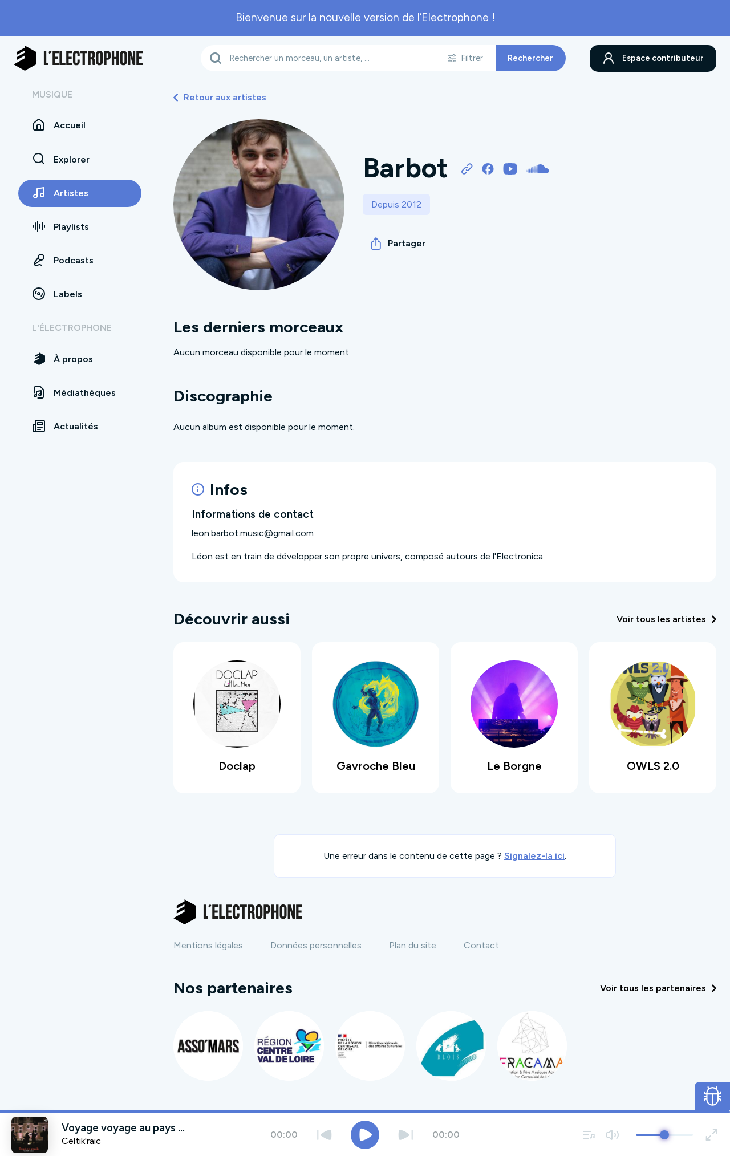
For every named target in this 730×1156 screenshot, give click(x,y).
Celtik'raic (81, 1140)
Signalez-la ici (534, 855)
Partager (398, 243)
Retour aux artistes (219, 97)
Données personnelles (316, 945)
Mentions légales (208, 945)
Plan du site (412, 945)
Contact (481, 945)
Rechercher (530, 58)
